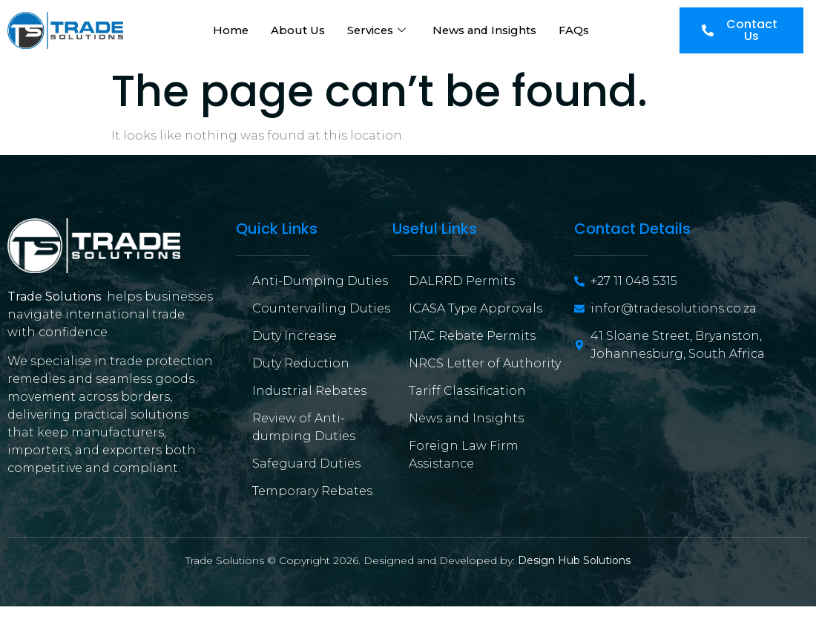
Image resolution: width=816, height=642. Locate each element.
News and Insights (485, 30)
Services (376, 30)
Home (229, 30)
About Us (296, 30)
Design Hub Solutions (574, 560)
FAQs (576, 30)
